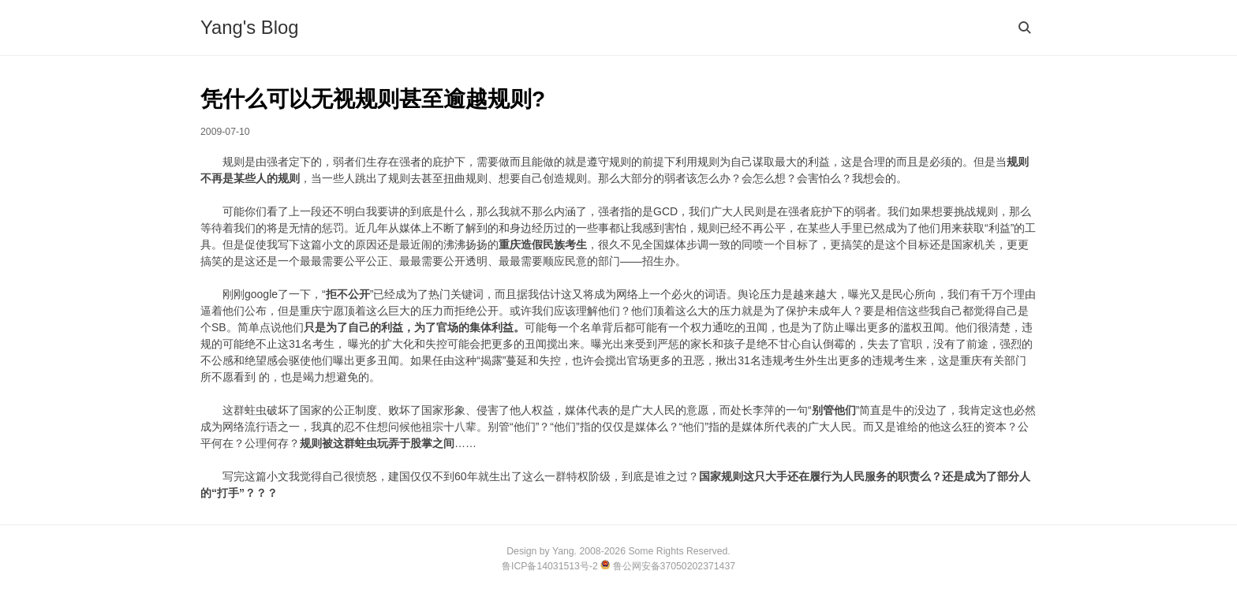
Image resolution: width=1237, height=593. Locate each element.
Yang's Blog (249, 27)
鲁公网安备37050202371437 (667, 566)
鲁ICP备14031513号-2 (551, 566)
